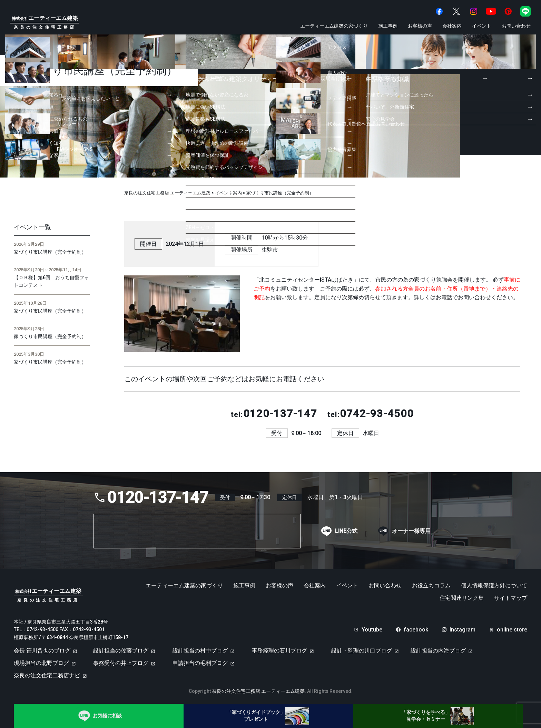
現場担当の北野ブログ (41, 663)
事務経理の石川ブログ (279, 650)
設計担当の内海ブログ (438, 650)
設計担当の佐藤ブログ (120, 650)
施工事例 (387, 26)
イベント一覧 (32, 227)
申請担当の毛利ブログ (200, 663)
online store (512, 630)
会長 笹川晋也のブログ (42, 650)
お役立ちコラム (431, 585)
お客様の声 (420, 26)
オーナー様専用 (411, 531)
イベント (481, 26)
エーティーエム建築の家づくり (334, 26)
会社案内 (452, 26)
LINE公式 (346, 531)
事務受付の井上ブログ (120, 663)
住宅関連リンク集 (462, 598)
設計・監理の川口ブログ (361, 650)
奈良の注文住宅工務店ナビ (47, 675)
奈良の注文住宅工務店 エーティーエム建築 (258, 691)
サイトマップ (510, 598)
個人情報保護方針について (494, 585)
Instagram (462, 630)
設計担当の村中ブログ (200, 650)
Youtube (372, 630)
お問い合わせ (516, 26)
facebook (416, 630)
